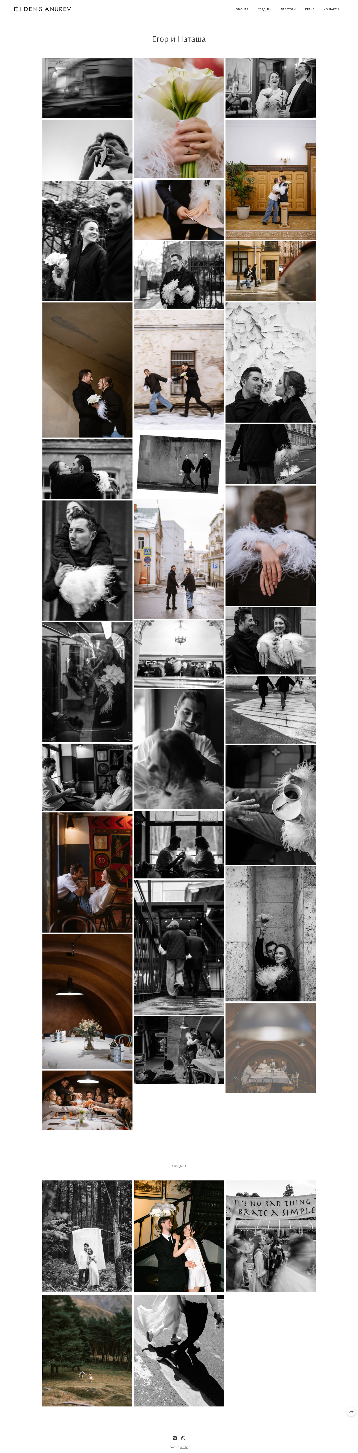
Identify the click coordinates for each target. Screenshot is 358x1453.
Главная (242, 9)
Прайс (309, 9)
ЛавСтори (288, 9)
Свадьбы (264, 9)
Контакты (331, 9)
